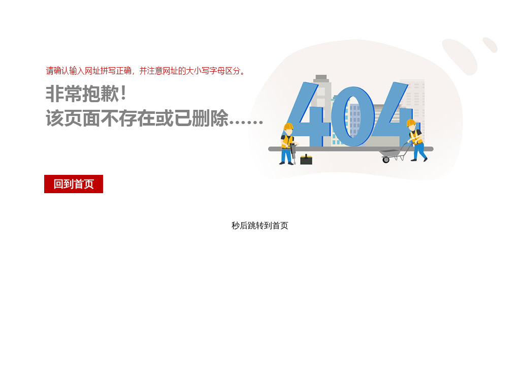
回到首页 (73, 184)
